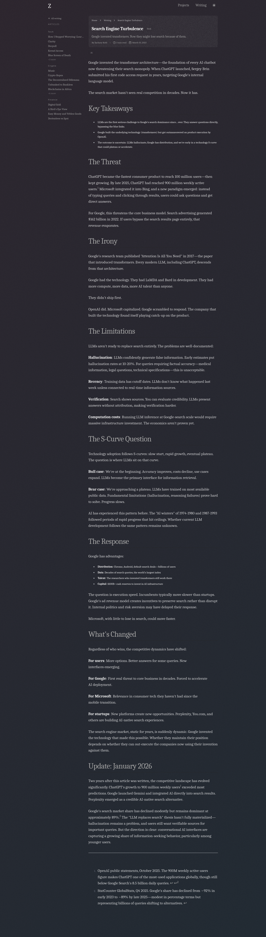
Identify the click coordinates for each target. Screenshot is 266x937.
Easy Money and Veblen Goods (64, 113)
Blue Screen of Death (59, 55)
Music (51, 70)
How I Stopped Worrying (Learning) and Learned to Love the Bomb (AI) (66, 36)
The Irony (102, 241)
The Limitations (111, 331)
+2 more (52, 59)
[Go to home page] (49, 6)
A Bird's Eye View (57, 109)
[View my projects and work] (183, 5)
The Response (108, 541)
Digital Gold (54, 104)
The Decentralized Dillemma (63, 79)
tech (51, 31)
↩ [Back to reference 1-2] (176, 883)
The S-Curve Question (119, 439)
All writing (54, 18)
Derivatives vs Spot (58, 118)
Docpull (52, 46)
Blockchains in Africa (60, 89)
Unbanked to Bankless (60, 84)
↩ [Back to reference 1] (171, 883)
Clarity (51, 41)
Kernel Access (55, 50)
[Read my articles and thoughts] (201, 5)
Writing (107, 20)
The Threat (104, 161)
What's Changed (112, 634)
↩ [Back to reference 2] (185, 903)
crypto (52, 65)
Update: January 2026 (120, 766)
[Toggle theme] (214, 5)
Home (94, 20)
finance (53, 99)
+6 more (52, 93)
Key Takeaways (110, 108)
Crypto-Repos (55, 75)
